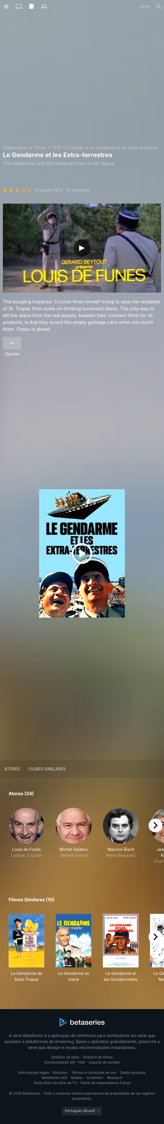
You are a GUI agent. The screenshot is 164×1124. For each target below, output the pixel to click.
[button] (26, 839)
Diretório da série (65, 1057)
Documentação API (59, 1062)
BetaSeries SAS (54, 1078)
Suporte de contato (104, 1062)
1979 (56, 147)
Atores (12, 768)
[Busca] (158, 6)
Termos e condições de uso (93, 1072)
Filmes (40, 147)
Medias (77, 1078)
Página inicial (15, 147)
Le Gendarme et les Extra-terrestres (123, 147)
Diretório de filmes (98, 1057)
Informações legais (33, 1072)
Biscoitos (60, 1072)
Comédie (75, 147)
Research (114, 1078)
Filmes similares (47, 768)
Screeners (95, 1078)
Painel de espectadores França (106, 1083)
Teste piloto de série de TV (55, 1083)
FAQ (81, 1062)
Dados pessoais (133, 1072)
